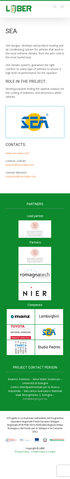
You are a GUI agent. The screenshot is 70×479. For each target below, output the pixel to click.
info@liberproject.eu (35, 399)
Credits (51, 451)
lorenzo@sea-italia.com (20, 165)
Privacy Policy (22, 451)
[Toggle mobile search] (55, 6)
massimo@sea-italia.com (21, 176)
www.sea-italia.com (17, 153)
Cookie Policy (38, 451)
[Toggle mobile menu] (62, 6)
